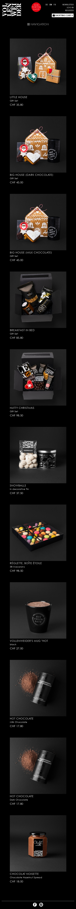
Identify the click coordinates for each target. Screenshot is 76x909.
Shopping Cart (63, 15)
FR (55, 4)
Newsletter (68, 4)
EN (51, 4)
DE (47, 4)
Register (69, 10)
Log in (70, 7)
